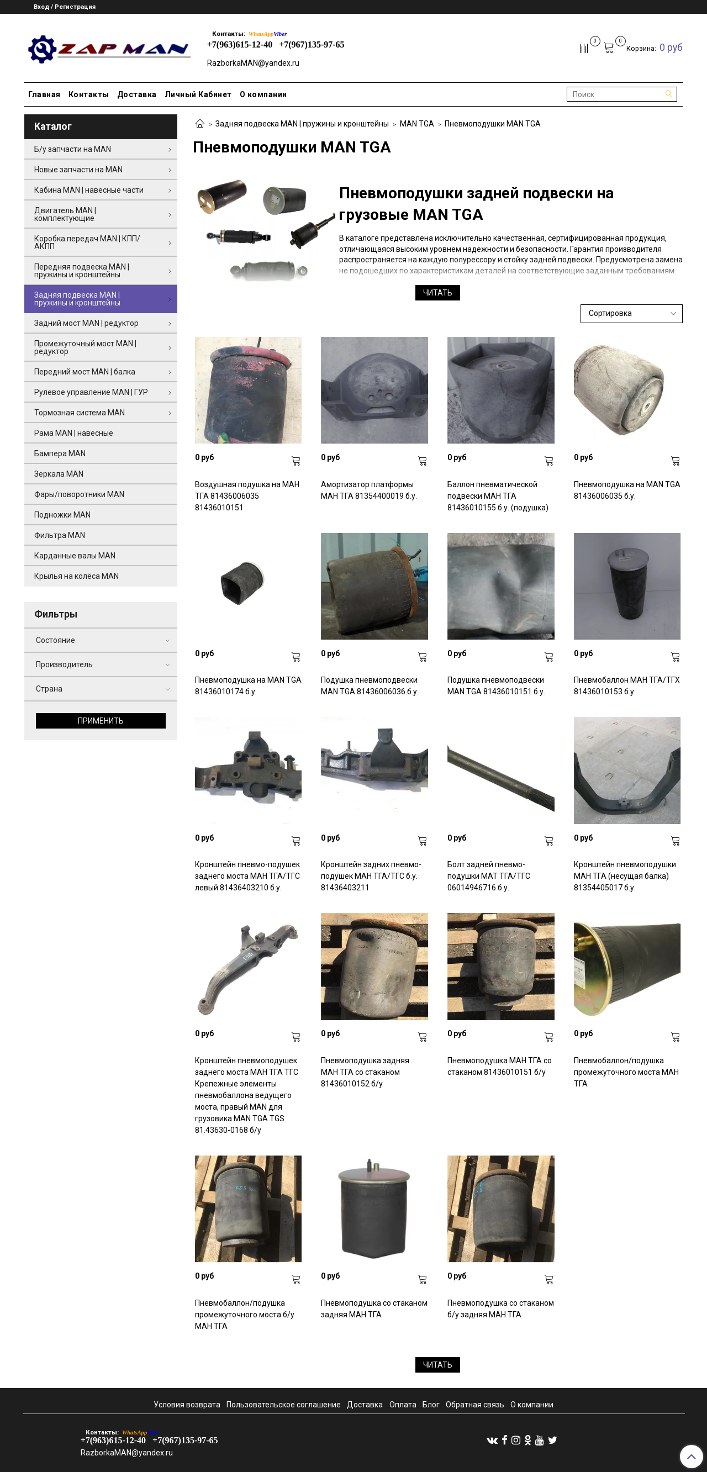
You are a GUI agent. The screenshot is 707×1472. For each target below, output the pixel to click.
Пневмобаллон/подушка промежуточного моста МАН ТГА (626, 1072)
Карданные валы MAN (74, 555)
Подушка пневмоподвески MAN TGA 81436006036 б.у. (370, 686)
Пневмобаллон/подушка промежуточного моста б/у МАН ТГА (244, 1315)
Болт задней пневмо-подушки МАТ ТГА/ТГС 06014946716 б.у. (488, 876)
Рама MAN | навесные (73, 433)
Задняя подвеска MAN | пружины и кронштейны (302, 123)
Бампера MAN (60, 453)
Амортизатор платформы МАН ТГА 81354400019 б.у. (369, 490)
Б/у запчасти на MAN (72, 149)
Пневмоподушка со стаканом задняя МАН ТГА (374, 1309)
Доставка (137, 94)
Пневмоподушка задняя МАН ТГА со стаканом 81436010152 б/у (365, 1072)
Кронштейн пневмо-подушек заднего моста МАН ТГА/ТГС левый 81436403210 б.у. (247, 876)
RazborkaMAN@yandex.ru (253, 63)
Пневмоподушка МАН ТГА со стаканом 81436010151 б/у (499, 1066)
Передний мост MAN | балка (84, 371)
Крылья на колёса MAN (76, 576)
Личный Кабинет (198, 94)
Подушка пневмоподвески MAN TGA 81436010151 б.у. (496, 686)
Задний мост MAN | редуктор (86, 323)
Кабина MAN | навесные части (89, 190)
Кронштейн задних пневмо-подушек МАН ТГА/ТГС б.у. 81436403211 (371, 876)
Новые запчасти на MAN (78, 169)
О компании (263, 94)
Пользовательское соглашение (283, 1404)
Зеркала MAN (58, 473)
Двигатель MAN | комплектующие (65, 214)
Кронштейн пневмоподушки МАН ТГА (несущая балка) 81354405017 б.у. (625, 876)
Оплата (402, 1404)
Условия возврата (187, 1404)
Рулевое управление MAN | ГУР (91, 392)
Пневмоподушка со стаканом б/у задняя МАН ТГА (500, 1309)
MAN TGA (417, 123)
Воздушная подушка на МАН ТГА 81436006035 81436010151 (247, 496)
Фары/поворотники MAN (79, 494)
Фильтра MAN (59, 535)
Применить (101, 720)
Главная (44, 94)
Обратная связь (475, 1404)
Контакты (88, 94)
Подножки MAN (62, 514)
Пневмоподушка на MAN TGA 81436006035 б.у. (627, 490)
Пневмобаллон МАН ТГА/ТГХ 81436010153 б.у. (627, 686)
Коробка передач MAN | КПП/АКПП (87, 242)
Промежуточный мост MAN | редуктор (85, 347)
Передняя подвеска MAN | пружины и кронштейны (81, 270)
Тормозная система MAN (79, 412)
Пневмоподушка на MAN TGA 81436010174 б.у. (248, 686)
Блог (431, 1404)
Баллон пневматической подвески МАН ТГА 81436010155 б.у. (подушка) (497, 496)
